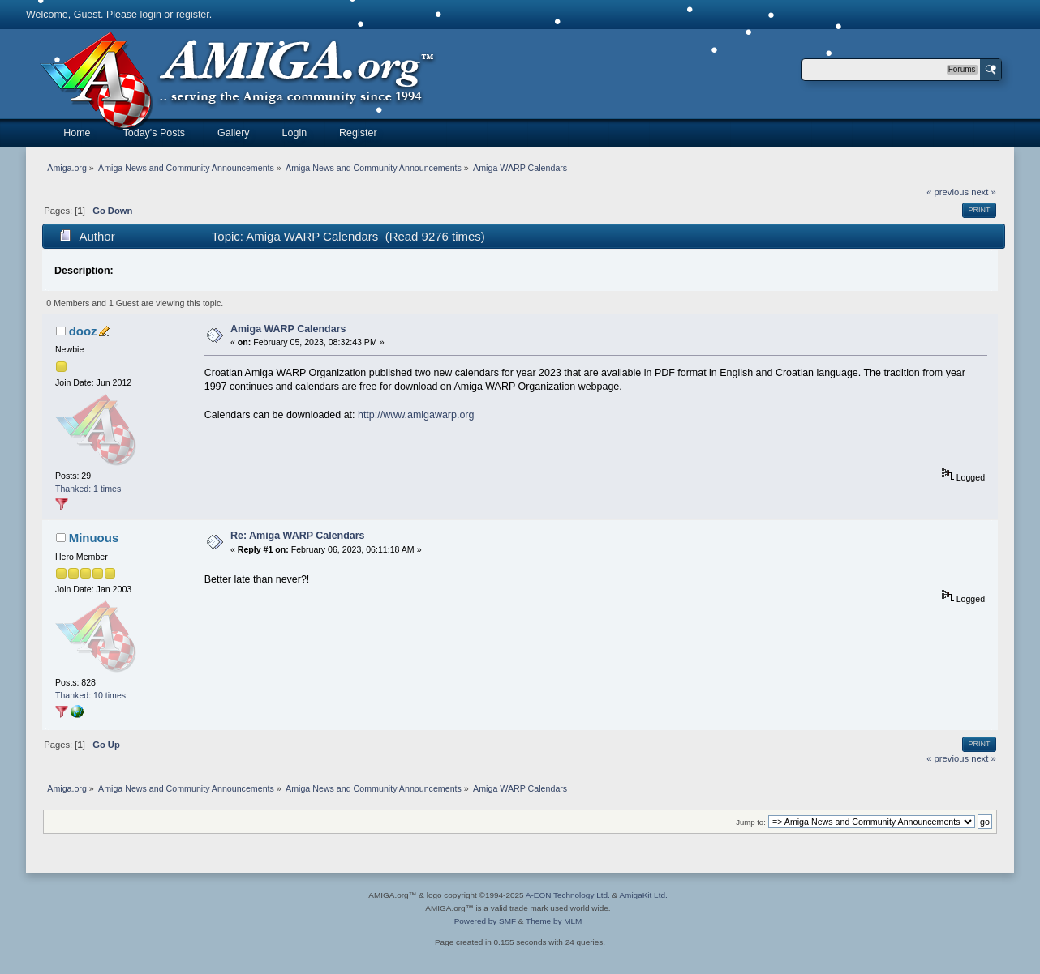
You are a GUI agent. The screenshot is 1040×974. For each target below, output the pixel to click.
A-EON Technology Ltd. (568, 895)
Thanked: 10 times (90, 695)
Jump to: (751, 822)
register (192, 14)
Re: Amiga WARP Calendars (297, 535)
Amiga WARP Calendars (288, 329)
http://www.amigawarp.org (416, 415)
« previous (947, 192)
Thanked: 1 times (88, 488)
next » (983, 192)
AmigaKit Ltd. (643, 895)
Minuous (94, 538)
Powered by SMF (485, 920)
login (150, 14)
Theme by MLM (554, 920)
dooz (83, 331)
